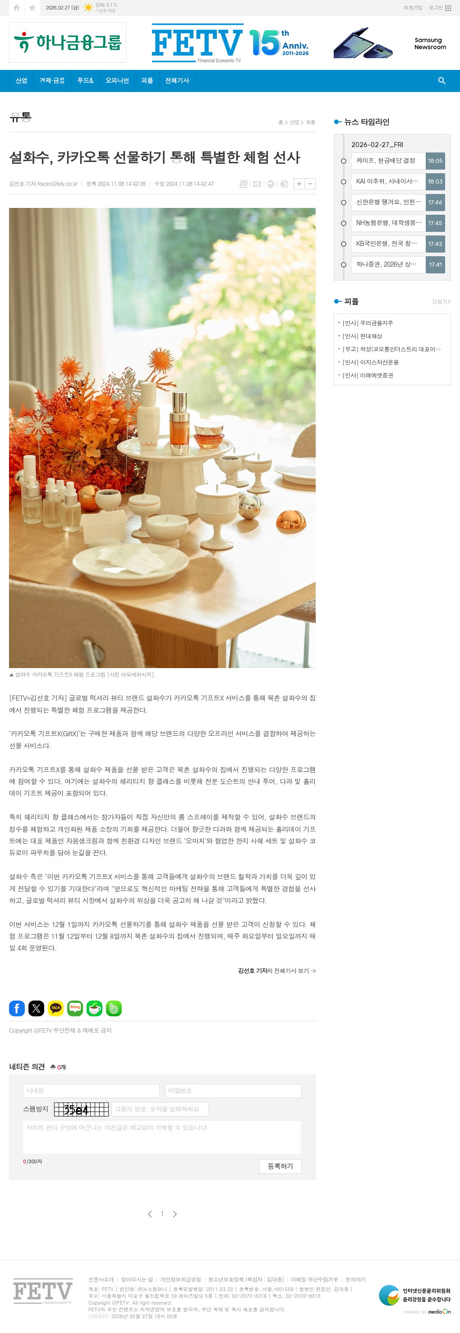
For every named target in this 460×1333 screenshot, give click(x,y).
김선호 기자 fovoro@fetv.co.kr (43, 183)
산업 (21, 80)
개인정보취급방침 (180, 1279)
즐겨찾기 (32, 8)
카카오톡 (56, 1008)
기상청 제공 (105, 11)
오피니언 (117, 80)
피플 (147, 80)
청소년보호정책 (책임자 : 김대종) (246, 1279)
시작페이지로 (16, 8)
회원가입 (413, 7)
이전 (150, 1214)
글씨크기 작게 (310, 183)
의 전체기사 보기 (273, 970)
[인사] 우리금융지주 (367, 322)
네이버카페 (94, 1008)
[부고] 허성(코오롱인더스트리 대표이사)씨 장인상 (394, 349)
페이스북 (17, 1008)
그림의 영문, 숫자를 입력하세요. (158, 1109)
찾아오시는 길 (137, 1279)
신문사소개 (101, 1279)
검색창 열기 (442, 81)
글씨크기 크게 (299, 183)
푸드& (85, 80)
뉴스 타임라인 (367, 121)
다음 (175, 1214)
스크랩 (284, 184)
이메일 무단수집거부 (314, 1279)
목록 (243, 184)
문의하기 (355, 1279)
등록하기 (280, 1166)
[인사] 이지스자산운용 (370, 362)
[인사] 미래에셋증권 (367, 375)
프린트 (270, 184)
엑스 (36, 1008)
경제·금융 (51, 80)
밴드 (114, 1008)
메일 (257, 184)
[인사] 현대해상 (362, 336)
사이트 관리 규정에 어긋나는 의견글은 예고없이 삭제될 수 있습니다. (117, 1127)
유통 (310, 122)
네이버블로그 (75, 1008)
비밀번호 (180, 1090)
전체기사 (177, 80)
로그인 (436, 7)
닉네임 (35, 1090)
